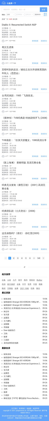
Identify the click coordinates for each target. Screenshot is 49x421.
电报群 (29, 408)
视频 (40, 284)
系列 (25, 280)
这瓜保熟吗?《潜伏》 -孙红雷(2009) (20, 233)
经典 (32, 288)
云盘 (9, 280)
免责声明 (36, 408)
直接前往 (44, 41)
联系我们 (22, 408)
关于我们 (14, 408)
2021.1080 (24, 288)
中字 (24, 284)
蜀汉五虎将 (8, 47)
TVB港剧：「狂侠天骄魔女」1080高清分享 (24, 140)
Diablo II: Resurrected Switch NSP (19, 24)
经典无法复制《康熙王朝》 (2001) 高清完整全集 (23, 187)
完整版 (10, 288)
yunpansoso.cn (21, 410)
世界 (29, 284)
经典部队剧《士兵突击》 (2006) (18, 211)
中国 (35, 284)
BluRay (39, 280)
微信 (38, 288)
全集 (18, 284)
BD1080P (11, 284)
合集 (3, 280)
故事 (16, 288)
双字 (20, 280)
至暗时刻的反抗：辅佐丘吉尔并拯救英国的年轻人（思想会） (24, 71)
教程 (3, 288)
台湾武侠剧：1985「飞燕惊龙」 (18, 95)
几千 (14, 280)
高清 (3, 284)
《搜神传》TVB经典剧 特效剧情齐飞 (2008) (24, 118)
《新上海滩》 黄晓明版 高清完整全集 (21, 162)
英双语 (32, 280)
